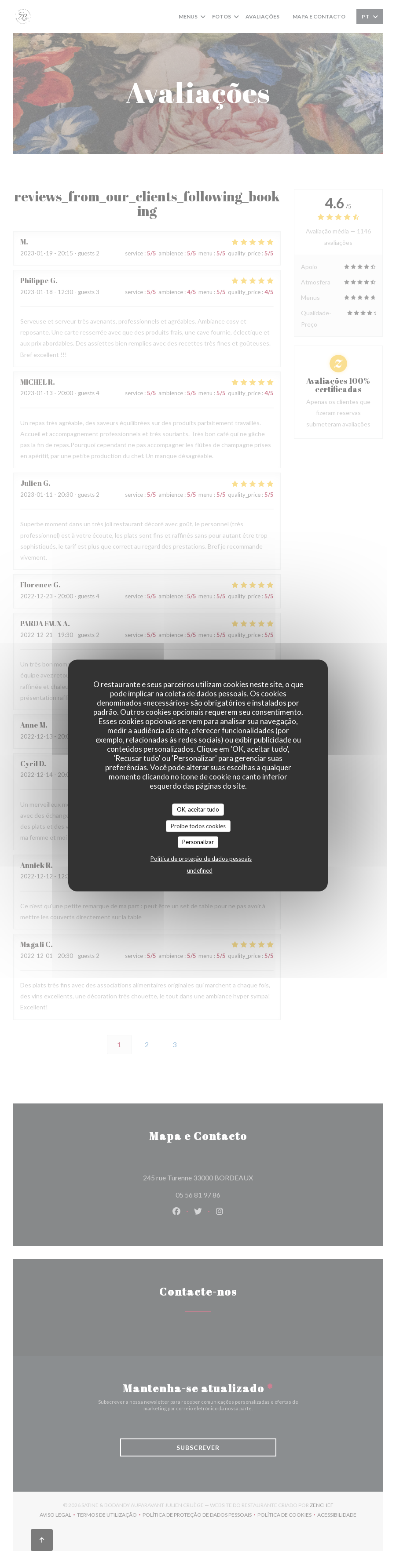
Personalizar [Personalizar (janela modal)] (198, 841)
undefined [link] (200, 870)
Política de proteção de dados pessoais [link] (201, 858)
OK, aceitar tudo (198, 809)
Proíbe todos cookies (198, 825)
